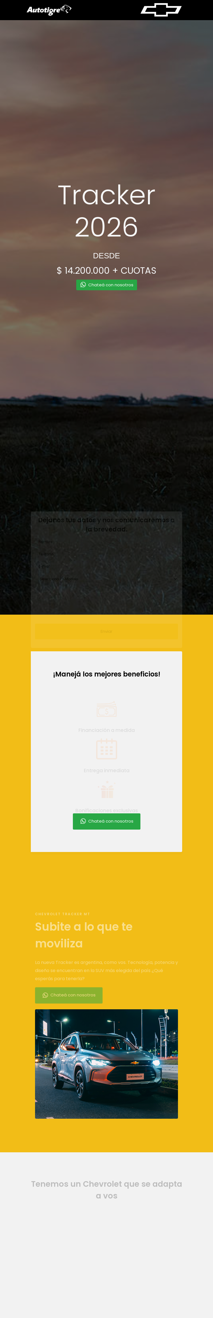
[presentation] (77, 601)
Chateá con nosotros (106, 821)
